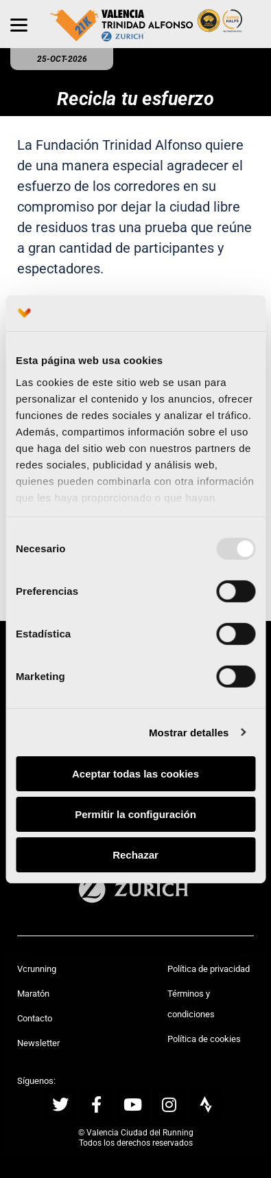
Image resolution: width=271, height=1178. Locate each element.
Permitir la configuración (135, 814)
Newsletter (38, 1043)
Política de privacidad (208, 969)
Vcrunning (36, 969)
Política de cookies (204, 1039)
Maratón (33, 993)
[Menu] (19, 24)
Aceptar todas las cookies (135, 774)
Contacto (34, 1018)
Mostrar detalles (189, 732)
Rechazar (135, 854)
